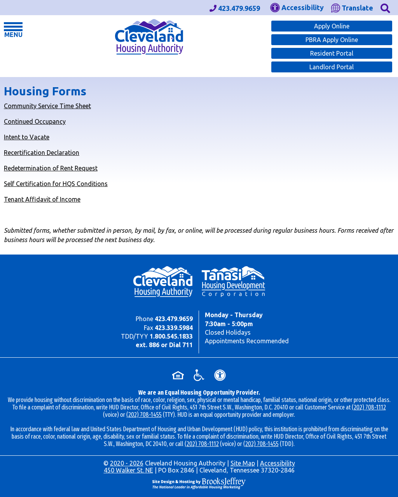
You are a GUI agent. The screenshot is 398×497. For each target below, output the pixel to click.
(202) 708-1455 (144, 414)
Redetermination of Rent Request (51, 168)
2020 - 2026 (126, 463)
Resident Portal (331, 53)
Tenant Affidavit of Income (42, 199)
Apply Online (331, 26)
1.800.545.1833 (171, 336)
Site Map (242, 463)
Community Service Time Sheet (47, 105)
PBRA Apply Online (331, 39)
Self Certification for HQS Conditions (56, 183)
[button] (385, 7)
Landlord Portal (331, 66)
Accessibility (277, 463)
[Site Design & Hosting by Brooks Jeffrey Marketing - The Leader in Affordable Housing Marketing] (199, 482)
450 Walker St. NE (128, 470)
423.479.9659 (174, 318)
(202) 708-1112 (369, 407)
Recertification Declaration (41, 152)
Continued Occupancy (35, 121)
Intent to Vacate (26, 136)
